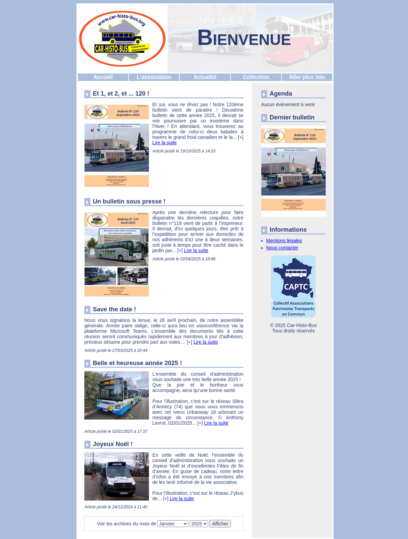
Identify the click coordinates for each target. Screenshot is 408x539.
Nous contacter (282, 247)
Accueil (103, 77)
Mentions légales (284, 240)
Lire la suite (164, 142)
